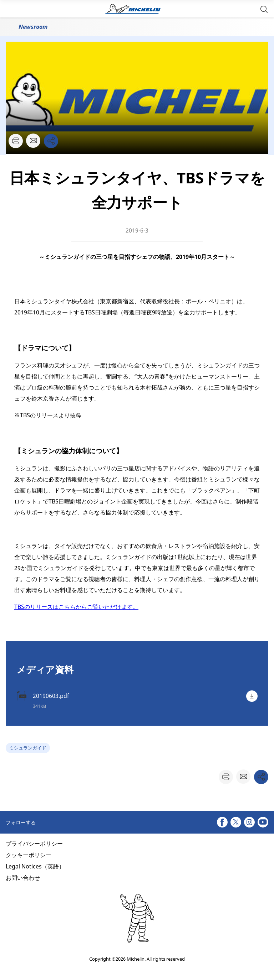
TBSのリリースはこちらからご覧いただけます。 (76, 607)
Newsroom (33, 27)
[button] (264, 8)
